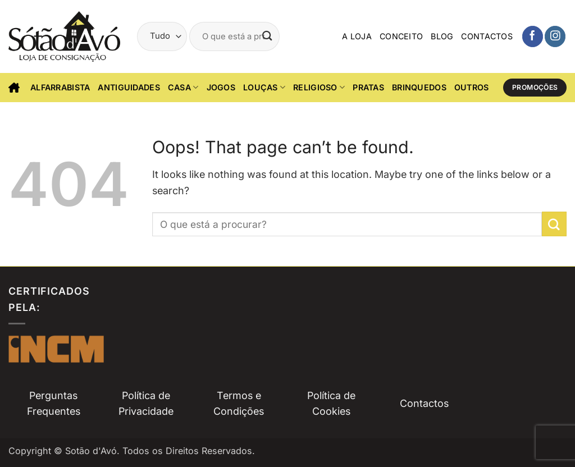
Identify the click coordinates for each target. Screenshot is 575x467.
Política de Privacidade (146, 404)
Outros (471, 87)
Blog (442, 36)
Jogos (221, 87)
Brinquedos (419, 87)
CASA (183, 87)
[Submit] (268, 36)
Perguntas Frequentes (53, 404)
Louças (264, 87)
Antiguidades (128, 87)
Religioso (319, 87)
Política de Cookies (331, 404)
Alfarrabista (60, 87)
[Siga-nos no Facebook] (532, 36)
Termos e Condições (238, 404)
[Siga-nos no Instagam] (555, 36)
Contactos (487, 36)
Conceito (401, 36)
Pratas (368, 87)
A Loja (357, 36)
